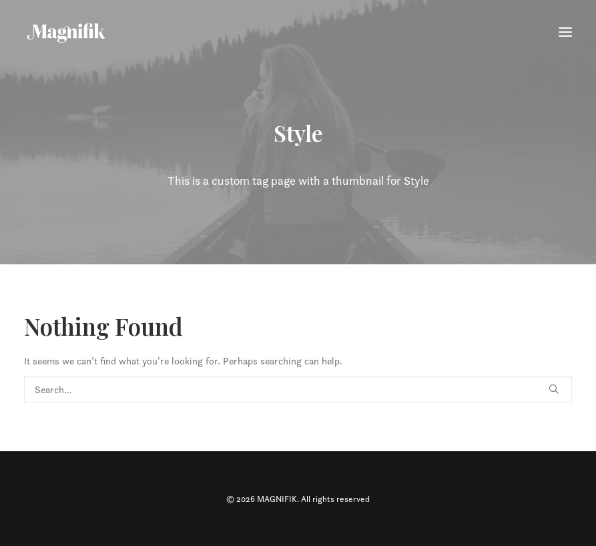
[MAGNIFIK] (67, 32)
